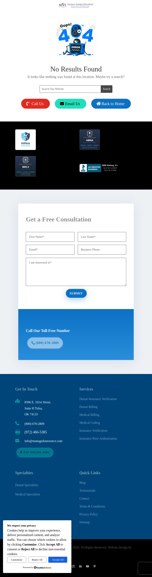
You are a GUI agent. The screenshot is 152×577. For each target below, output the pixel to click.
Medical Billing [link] (89, 412)
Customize (16, 559)
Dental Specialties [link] (26, 484)
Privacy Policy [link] (88, 512)
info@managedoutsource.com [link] (44, 441)
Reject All (37, 559)
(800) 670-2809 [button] (49, 340)
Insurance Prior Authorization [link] (98, 436)
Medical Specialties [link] (27, 493)
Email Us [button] (72, 104)
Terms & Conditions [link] (92, 504)
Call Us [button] (37, 104)
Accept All (57, 559)
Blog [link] (82, 480)
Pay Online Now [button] (36, 452)
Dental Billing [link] (88, 404)
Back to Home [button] (113, 104)
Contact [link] (84, 496)
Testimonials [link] (87, 488)
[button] (73, 566)
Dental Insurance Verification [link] (98, 397)
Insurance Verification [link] (93, 428)
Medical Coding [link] (89, 420)
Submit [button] (76, 292)
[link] (99, 171)
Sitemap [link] (84, 520)
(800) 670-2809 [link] (34, 423)
